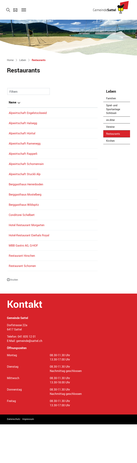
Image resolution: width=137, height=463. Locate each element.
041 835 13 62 (51, 148)
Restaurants (115, 134)
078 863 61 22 (51, 138)
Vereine (110, 126)
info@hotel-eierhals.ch (77, 270)
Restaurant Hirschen (22, 294)
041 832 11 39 (51, 230)
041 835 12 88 (51, 201)
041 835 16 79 (51, 187)
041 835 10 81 (51, 172)
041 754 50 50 (51, 270)
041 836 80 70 (51, 216)
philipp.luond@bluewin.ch (79, 294)
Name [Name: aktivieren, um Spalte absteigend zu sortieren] (12, 102)
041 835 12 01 (27, 375)
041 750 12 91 (51, 255)
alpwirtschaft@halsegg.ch (79, 127)
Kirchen (110, 140)
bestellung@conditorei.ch (79, 245)
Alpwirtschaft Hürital (22, 138)
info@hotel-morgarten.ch (78, 255)
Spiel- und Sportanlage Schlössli (113, 109)
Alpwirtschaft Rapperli (23, 162)
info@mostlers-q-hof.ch (77, 284)
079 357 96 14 (51, 162)
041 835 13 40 (51, 284)
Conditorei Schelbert (22, 245)
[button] (12, 318)
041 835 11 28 (51, 294)
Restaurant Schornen (22, 304)
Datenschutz (13, 457)
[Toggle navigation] (23, 9)
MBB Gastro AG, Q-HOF (23, 284)
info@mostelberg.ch (75, 216)
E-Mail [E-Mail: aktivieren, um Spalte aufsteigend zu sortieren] (67, 102)
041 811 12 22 (51, 113)
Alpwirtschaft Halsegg (23, 127)
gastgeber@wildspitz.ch (78, 230)
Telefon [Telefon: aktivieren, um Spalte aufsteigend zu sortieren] (46, 102)
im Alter (110, 120)
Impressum (28, 457)
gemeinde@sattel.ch (29, 379)
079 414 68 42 (51, 127)
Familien (111, 98)
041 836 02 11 (51, 304)
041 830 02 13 (51, 245)
